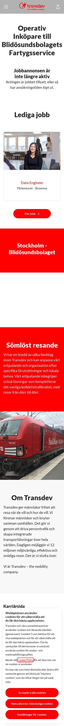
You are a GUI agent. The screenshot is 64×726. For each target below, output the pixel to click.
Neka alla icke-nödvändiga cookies (32, 703)
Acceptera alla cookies (32, 692)
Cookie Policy (25, 660)
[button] (58, 7)
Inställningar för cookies (32, 714)
